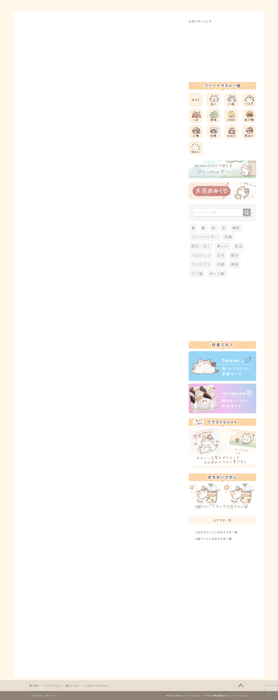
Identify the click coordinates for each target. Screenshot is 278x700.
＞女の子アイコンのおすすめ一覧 (216, 532)
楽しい (222, 246)
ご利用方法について (179, 6)
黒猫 (235, 264)
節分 (235, 255)
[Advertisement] (103, 162)
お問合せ (209, 6)
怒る (238, 246)
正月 (221, 255)
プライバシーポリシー (43, 695)
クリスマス (201, 264)
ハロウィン (38, 400)
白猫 (221, 264)
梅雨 (236, 228)
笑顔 (228, 237)
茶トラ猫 (217, 273)
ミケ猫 (197, 273)
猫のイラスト (37, 27)
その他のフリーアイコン (62, 361)
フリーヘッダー (205, 237)
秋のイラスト (55, 400)
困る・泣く (201, 246)
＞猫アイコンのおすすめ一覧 (213, 539)
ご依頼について (235, 6)
